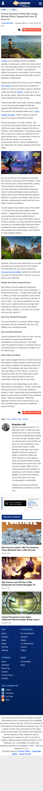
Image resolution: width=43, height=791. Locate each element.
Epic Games (6, 86)
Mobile (23, 640)
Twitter (8, 690)
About (3, 662)
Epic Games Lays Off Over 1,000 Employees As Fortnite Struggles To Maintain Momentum (18, 583)
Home (3, 633)
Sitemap (4, 650)
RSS (7, 700)
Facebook (10, 693)
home (4, 9)
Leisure (24, 647)
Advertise (5, 665)
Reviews (4, 637)
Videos (23, 650)
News (13, 9)
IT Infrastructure (27, 644)
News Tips (5, 668)
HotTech (4, 678)
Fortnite (4, 61)
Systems (24, 637)
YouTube (9, 696)
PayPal (20, 92)
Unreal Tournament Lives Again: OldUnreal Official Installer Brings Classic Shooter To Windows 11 (21, 618)
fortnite (25, 419)
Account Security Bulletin (11, 272)
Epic (19, 419)
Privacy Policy (7, 675)
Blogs (3, 644)
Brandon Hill (19, 424)
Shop (23, 665)
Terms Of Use (25, 754)
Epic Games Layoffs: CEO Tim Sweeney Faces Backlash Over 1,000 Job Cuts (20, 548)
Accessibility (26, 662)
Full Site (4, 647)
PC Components (27, 633)
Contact (4, 672)
